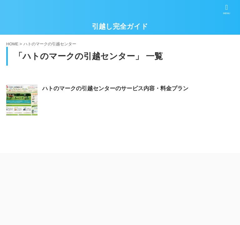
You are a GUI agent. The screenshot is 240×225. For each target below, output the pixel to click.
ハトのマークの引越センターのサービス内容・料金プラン (115, 88)
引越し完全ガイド (120, 26)
